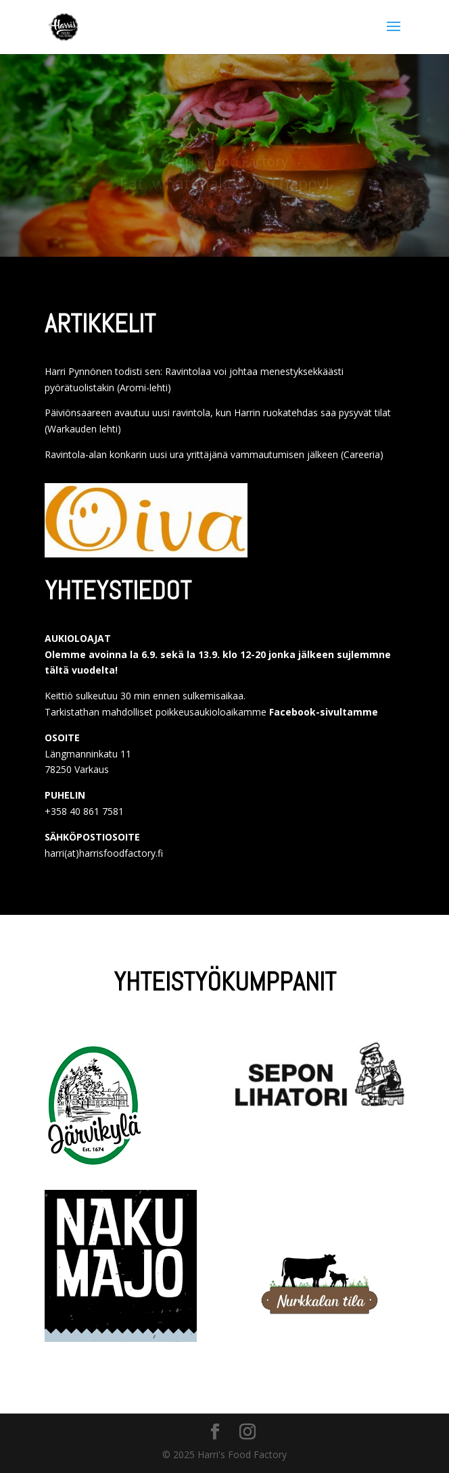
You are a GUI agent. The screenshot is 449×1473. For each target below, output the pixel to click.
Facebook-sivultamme (323, 711)
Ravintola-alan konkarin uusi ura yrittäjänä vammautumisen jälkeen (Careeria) (214, 454)
